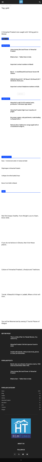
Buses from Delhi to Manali (9, 183)
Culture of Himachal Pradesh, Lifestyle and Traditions (21, 270)
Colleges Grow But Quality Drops (11, 175)
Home (3, 5)
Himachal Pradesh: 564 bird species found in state (24, 345)
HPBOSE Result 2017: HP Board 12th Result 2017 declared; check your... (25, 80)
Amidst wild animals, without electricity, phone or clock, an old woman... (24, 352)
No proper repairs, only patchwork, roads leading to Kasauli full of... (25, 118)
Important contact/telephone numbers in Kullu (24, 86)
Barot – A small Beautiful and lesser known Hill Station (24, 72)
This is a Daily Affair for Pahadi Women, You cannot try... (23, 337)
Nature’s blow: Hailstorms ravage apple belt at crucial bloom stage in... (24, 125)
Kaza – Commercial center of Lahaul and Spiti (14, 161)
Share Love (5, 38)
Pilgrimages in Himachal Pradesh (11, 168)
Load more (21, 94)
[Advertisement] (21, 143)
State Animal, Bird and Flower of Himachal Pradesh (23, 50)
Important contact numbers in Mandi (21, 64)
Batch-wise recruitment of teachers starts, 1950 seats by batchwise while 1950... (25, 364)
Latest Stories (5, 98)
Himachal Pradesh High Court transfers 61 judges (23, 110)
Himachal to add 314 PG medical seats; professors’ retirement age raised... (22, 103)
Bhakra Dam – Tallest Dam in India (20, 57)
